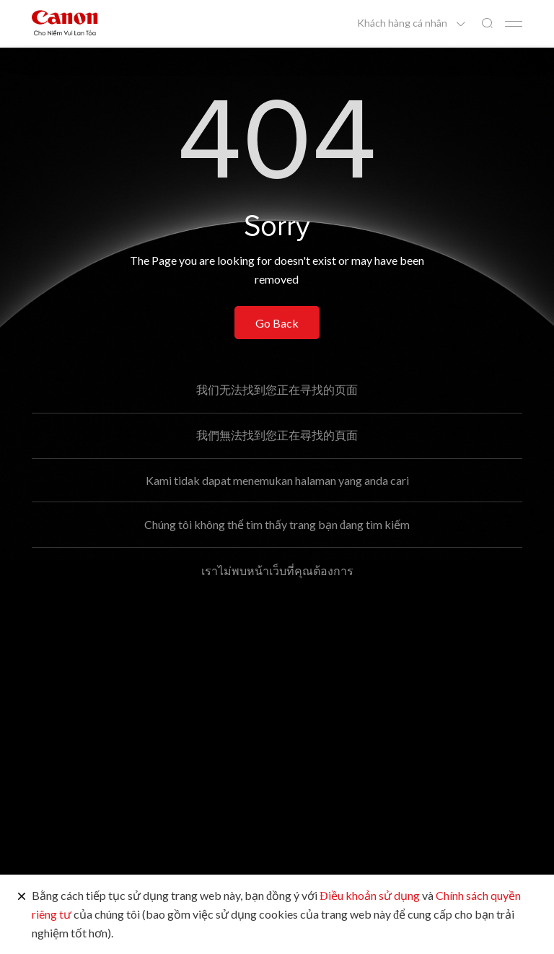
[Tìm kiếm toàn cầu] (487, 23)
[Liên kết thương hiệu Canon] (65, 22)
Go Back (277, 323)
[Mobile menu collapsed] (513, 24)
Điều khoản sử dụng (370, 895)
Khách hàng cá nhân (403, 23)
